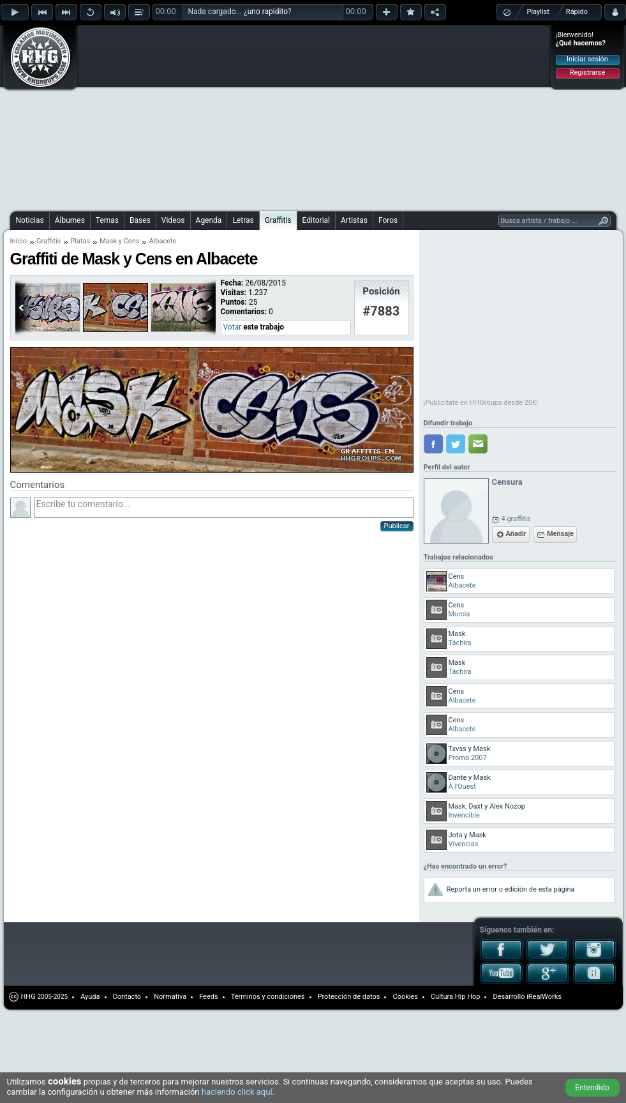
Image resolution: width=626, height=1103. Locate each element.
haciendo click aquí (237, 1092)
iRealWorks (544, 997)
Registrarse (587, 72)
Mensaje (560, 533)
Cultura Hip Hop (456, 997)
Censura (507, 482)
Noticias (30, 220)
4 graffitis (516, 519)
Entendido (592, 1087)
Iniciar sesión (587, 59)
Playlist (538, 12)
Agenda (209, 220)
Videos (173, 220)
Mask (108, 241)
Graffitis (278, 220)
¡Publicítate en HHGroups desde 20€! (481, 403)
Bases (140, 220)
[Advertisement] (260, 116)
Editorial (316, 220)
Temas (107, 220)
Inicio (18, 241)
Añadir (516, 533)
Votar (232, 327)
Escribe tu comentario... (224, 508)
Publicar (397, 526)
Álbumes (70, 220)
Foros (388, 220)
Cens (132, 241)
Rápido (577, 12)
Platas (80, 241)
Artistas (354, 220)
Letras (242, 220)
